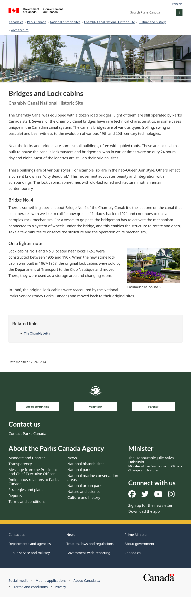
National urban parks (85, 485)
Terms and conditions (27, 501)
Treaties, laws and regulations (90, 543)
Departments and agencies (30, 543)
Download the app (144, 511)
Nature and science (83, 491)
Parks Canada (36, 22)
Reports (15, 495)
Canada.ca (16, 22)
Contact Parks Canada (27, 433)
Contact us (17, 534)
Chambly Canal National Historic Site (109, 22)
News (72, 457)
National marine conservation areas (92, 477)
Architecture (20, 30)
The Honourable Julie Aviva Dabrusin (155, 463)
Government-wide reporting (88, 553)
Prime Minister (136, 534)
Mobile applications (51, 580)
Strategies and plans (26, 489)
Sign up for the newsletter (150, 505)
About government (139, 543)
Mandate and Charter (27, 457)
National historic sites (65, 22)
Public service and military (29, 553)
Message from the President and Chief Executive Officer (33, 471)
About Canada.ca (86, 580)
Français (176, 4)
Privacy (60, 587)
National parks (79, 469)
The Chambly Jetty (37, 333)
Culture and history (152, 22)
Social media (19, 580)
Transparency (20, 463)
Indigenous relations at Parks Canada (34, 481)
